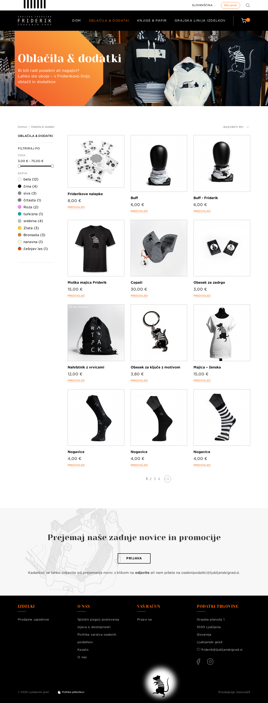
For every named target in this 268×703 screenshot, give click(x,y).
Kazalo (83, 649)
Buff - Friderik (205, 198)
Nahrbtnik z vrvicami (86, 367)
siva (29, 193)
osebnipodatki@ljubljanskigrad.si (210, 573)
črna (30, 186)
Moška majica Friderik (87, 283)
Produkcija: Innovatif (234, 692)
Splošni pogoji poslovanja (98, 619)
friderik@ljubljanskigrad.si (221, 649)
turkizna (33, 214)
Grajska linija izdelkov (200, 20)
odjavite (142, 573)
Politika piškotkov (73, 692)
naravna (33, 242)
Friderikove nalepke (85, 194)
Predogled (76, 207)
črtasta (32, 200)
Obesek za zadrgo (209, 283)
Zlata (31, 228)
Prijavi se (144, 619)
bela (30, 179)
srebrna (33, 221)
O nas (82, 657)
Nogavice (76, 452)
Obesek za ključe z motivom (155, 367)
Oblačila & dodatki (109, 20)
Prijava (230, 5)
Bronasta (34, 235)
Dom (76, 20)
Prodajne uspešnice (33, 619)
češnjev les (35, 249)
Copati (136, 283)
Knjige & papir (152, 20)
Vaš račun (148, 606)
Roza (30, 207)
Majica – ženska (207, 367)
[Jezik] (204, 5)
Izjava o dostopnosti (94, 627)
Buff (134, 198)
